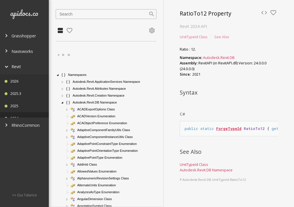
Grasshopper (20, 36)
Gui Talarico (26, 195)
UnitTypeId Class (193, 36)
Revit (13, 66)
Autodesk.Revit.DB (219, 57)
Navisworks (19, 51)
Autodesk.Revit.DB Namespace (206, 169)
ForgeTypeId (228, 128)
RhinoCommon (22, 125)
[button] (58, 75)
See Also (221, 36)
